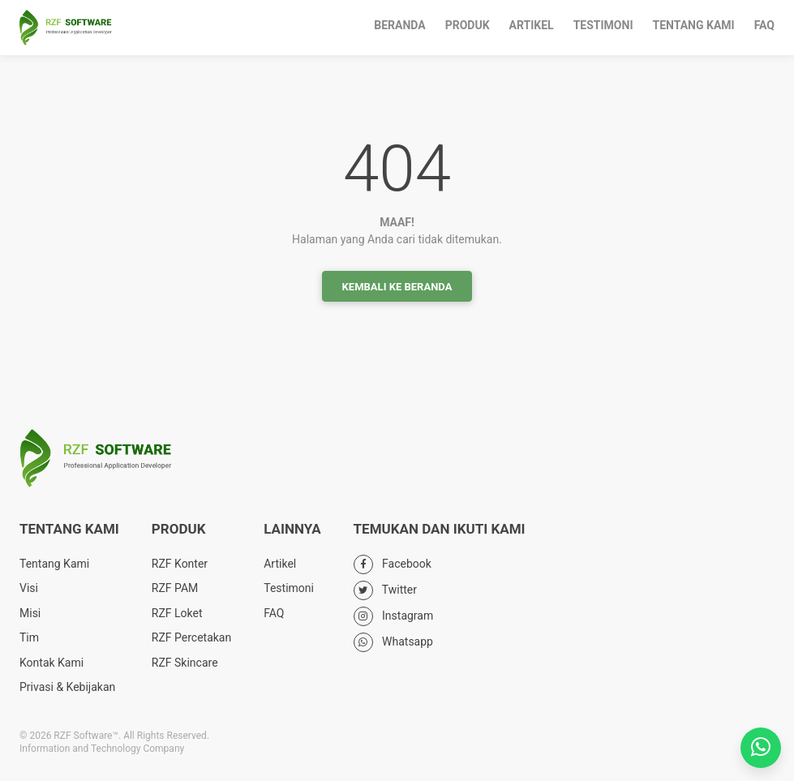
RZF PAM (175, 587)
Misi (30, 613)
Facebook (392, 563)
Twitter (385, 589)
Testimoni (603, 25)
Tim (29, 637)
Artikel (531, 25)
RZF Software (65, 27)
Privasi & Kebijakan (67, 686)
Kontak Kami (51, 662)
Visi (28, 587)
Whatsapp (393, 641)
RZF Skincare (185, 662)
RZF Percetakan (191, 637)
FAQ (764, 25)
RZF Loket (177, 613)
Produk (467, 25)
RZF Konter (180, 563)
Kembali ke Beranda (397, 287)
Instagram (394, 615)
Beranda (399, 25)
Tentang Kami (694, 25)
